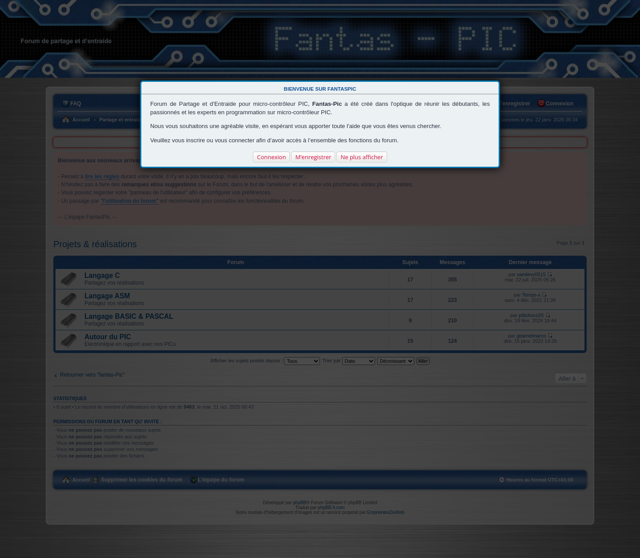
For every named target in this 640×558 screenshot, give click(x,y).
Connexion (271, 157)
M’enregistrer (313, 157)
